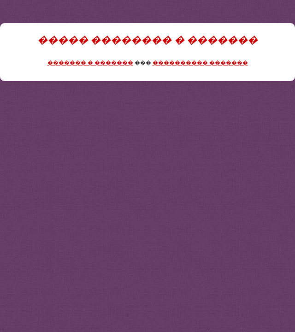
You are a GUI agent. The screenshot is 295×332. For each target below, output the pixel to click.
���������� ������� (200, 62)
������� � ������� (90, 62)
